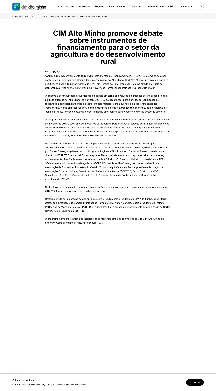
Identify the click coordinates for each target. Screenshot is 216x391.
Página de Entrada (20, 16)
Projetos (99, 6)
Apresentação (66, 6)
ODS (170, 6)
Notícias (35, 16)
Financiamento (117, 6)
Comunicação (185, 6)
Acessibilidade (155, 6)
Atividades (84, 6)
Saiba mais (80, 384)
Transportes (136, 6)
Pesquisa (201, 6)
